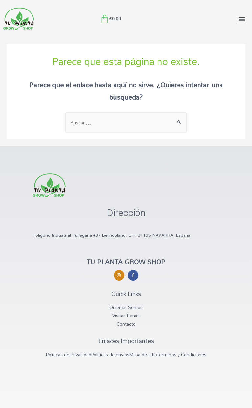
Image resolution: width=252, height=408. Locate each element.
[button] (241, 18)
